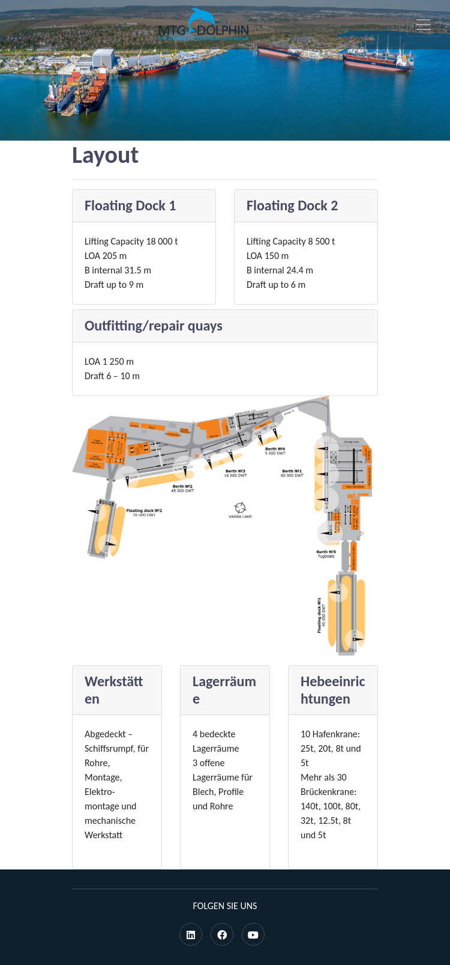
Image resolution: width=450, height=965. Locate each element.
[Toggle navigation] (423, 25)
